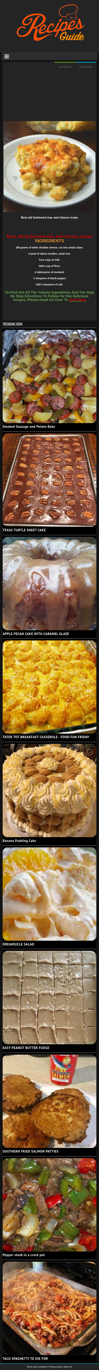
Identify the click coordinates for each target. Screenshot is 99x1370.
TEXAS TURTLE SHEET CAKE (24, 530)
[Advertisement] (49, 96)
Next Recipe (85, 66)
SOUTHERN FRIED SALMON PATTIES (30, 1151)
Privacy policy (56, 1367)
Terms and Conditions (37, 1367)
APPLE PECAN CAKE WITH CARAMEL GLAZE (36, 634)
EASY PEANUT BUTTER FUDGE (26, 1048)
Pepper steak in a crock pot (24, 1255)
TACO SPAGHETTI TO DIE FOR (25, 1358)
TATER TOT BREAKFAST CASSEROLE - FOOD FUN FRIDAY (46, 737)
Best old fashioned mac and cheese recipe (49, 217)
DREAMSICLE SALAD (18, 944)
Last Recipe (64, 66)
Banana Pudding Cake (19, 841)
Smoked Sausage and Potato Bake (29, 426)
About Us (68, 1367)
